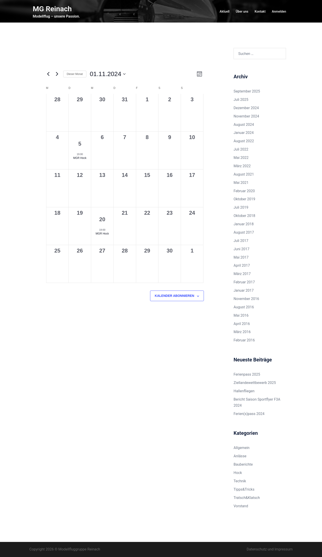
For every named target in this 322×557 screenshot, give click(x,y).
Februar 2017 (244, 282)
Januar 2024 (244, 133)
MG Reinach (52, 9)
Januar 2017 (244, 290)
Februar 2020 (244, 191)
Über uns (242, 11)
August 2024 (244, 124)
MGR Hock (79, 158)
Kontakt (260, 11)
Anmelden (279, 11)
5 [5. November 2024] (79, 144)
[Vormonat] (48, 74)
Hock (238, 473)
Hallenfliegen (244, 391)
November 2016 (246, 299)
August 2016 (244, 307)
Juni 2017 (241, 249)
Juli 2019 (241, 207)
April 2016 (242, 324)
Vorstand (241, 506)
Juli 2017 (241, 241)
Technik (240, 481)
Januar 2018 (244, 224)
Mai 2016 (241, 315)
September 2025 (247, 91)
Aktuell (225, 11)
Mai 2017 (241, 257)
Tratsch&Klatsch (247, 498)
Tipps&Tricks (244, 489)
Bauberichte (243, 464)
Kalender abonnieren (174, 296)
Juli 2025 (241, 99)
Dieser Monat (75, 74)
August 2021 (244, 174)
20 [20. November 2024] (102, 219)
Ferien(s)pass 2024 (249, 414)
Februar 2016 (244, 340)
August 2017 (244, 232)
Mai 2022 (241, 158)
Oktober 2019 (244, 199)
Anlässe (240, 456)
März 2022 (242, 166)
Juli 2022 (241, 149)
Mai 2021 (241, 182)
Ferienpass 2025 (247, 374)
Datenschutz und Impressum (270, 549)
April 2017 (242, 265)
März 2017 (242, 274)
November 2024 (246, 116)
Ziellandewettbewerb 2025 (255, 383)
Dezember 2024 (246, 108)
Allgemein (242, 448)
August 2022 (244, 141)
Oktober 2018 (244, 216)
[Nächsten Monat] (57, 74)
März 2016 (242, 332)
